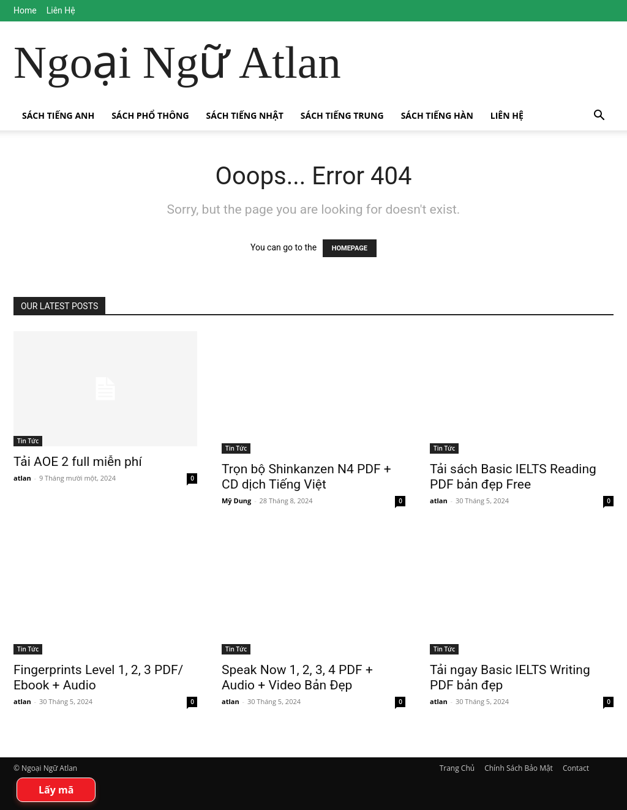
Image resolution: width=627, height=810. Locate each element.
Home (25, 10)
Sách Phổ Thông (150, 115)
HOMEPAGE (349, 248)
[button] (599, 116)
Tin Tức (28, 441)
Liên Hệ (61, 10)
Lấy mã (56, 790)
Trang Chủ (457, 768)
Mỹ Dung (236, 500)
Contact (576, 768)
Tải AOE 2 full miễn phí (77, 461)
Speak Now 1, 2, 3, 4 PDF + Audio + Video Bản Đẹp (297, 677)
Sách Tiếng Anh (58, 115)
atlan (22, 477)
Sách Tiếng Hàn (437, 115)
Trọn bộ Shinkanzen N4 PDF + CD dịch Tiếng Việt (306, 477)
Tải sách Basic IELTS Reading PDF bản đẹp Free (513, 477)
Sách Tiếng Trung (342, 115)
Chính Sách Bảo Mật (518, 768)
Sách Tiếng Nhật (244, 115)
